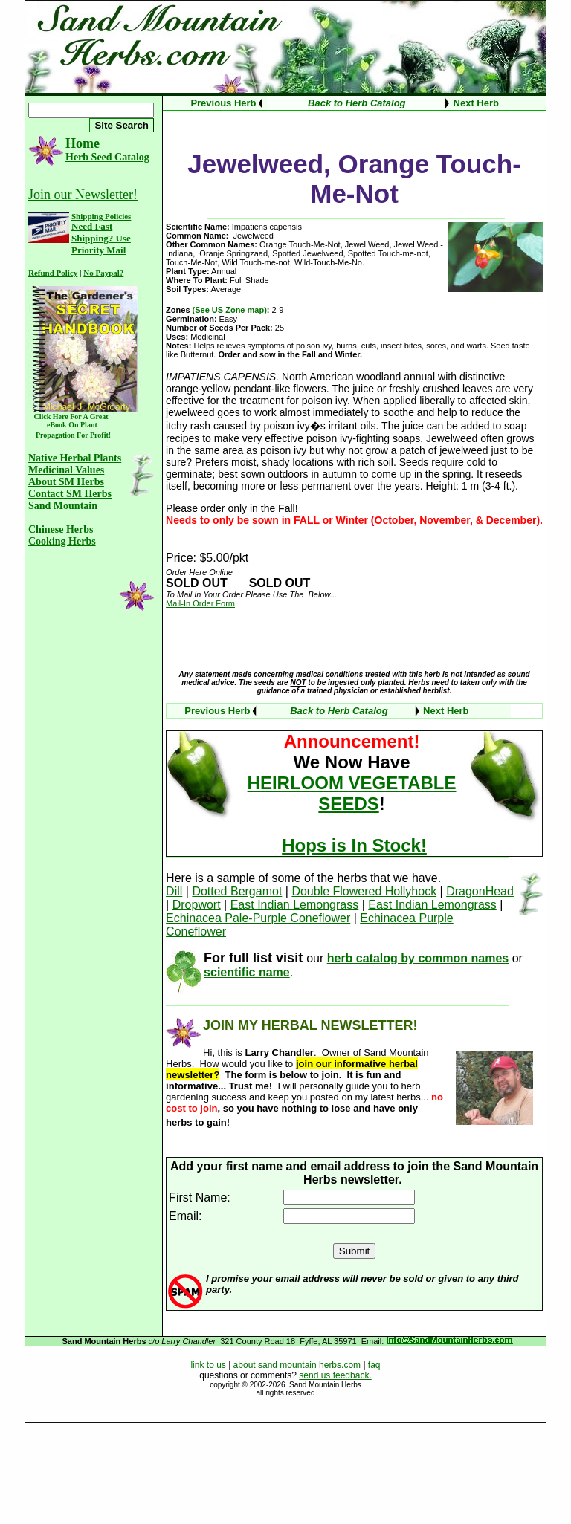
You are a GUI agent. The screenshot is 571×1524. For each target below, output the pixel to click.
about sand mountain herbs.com (297, 1365)
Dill (174, 891)
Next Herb (476, 102)
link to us (207, 1365)
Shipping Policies (101, 216)
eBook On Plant (67, 425)
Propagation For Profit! (70, 435)
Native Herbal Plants (74, 458)
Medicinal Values (66, 470)
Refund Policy (52, 272)
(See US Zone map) (230, 309)
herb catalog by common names (418, 958)
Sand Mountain (62, 505)
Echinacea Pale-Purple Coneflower (258, 918)
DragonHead (480, 891)
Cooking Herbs (62, 541)
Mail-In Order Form (200, 603)
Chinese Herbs (61, 529)
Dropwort (196, 904)
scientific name (247, 972)
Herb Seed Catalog (107, 157)
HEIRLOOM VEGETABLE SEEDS (352, 793)
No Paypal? (103, 272)
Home (82, 143)
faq (373, 1365)
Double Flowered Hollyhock (363, 891)
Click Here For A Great (71, 416)
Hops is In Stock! (354, 845)
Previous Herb (223, 102)
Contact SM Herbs (70, 493)
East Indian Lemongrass (294, 904)
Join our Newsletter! (83, 194)
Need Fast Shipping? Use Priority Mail (101, 238)
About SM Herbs (66, 481)
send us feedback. (335, 1375)
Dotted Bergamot (237, 891)
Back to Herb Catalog (356, 102)
